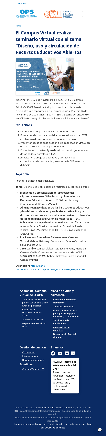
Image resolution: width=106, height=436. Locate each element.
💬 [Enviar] (100, 429)
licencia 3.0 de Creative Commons (56, 407)
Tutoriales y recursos (63, 306)
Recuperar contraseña (33, 360)
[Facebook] (53, 353)
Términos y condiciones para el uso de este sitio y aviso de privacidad (35, 302)
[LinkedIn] (73, 353)
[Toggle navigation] (86, 14)
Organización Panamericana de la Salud (32, 312)
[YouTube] (60, 353)
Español (22, 3)
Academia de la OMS (32, 319)
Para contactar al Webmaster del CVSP (34, 424)
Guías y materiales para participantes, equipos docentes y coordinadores (66, 313)
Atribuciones (59, 427)
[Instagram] (67, 353)
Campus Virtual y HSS (33, 369)
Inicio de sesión (30, 356)
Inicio (18, 25)
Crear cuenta (28, 352)
